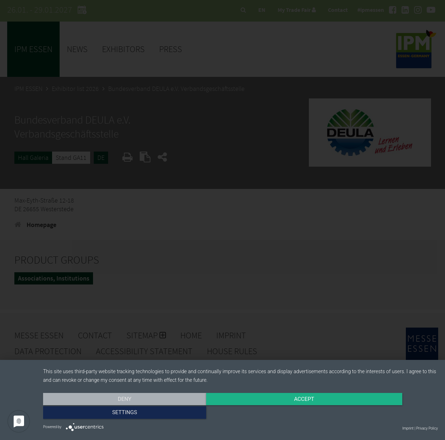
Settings (378, 414)
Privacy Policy (427, 428)
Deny (102, 414)
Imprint (407, 428)
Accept (240, 414)
